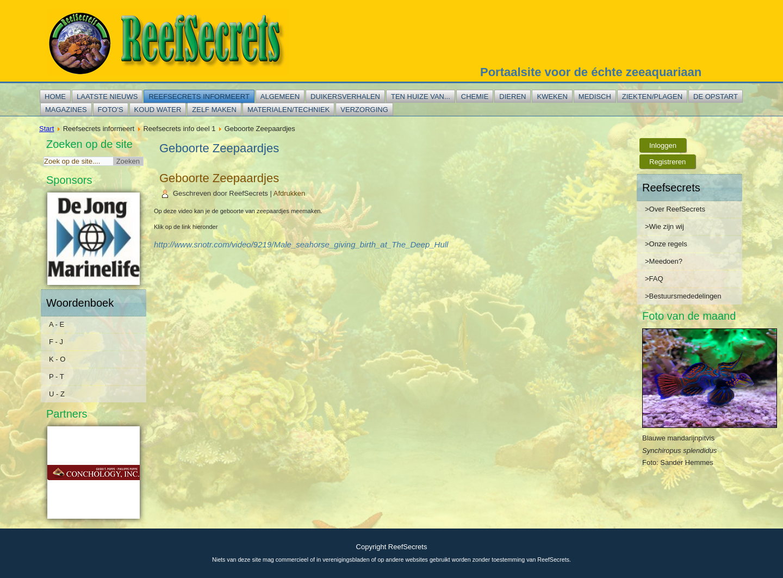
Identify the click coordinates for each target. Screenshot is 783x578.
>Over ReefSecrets (675, 209)
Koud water (158, 109)
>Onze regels (666, 244)
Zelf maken (214, 109)
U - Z (57, 394)
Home (55, 96)
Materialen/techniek (288, 109)
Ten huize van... (420, 96)
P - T (56, 376)
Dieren (512, 96)
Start (46, 129)
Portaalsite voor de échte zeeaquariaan (590, 72)
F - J (56, 342)
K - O (57, 359)
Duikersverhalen (345, 96)
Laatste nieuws (107, 96)
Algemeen (280, 96)
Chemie (475, 96)
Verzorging (364, 109)
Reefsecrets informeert (198, 96)
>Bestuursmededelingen (683, 296)
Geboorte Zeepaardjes (219, 178)
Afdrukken (290, 193)
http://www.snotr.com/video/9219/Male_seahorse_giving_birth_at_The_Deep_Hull (301, 244)
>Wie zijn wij (664, 226)
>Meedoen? (663, 261)
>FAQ (654, 279)
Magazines (66, 109)
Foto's (110, 109)
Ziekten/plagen (652, 96)
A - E (56, 324)
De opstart (715, 96)
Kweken (552, 96)
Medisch (595, 96)
